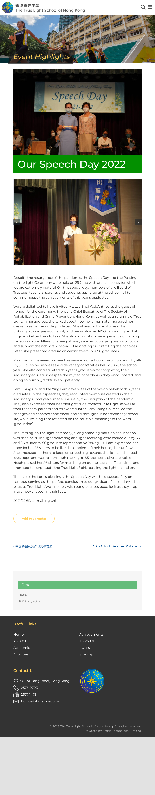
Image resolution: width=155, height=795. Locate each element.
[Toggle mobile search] (143, 6)
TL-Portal (86, 641)
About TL (20, 641)
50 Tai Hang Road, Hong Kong (45, 681)
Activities (20, 654)
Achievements (91, 634)
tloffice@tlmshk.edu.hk (40, 701)
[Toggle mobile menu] (150, 6)
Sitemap (86, 654)
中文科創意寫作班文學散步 (34, 546)
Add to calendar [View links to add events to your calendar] (34, 518)
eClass (84, 648)
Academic (21, 648)
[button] (16, 222)
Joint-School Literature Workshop (116, 546)
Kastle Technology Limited (122, 731)
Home (18, 634)
